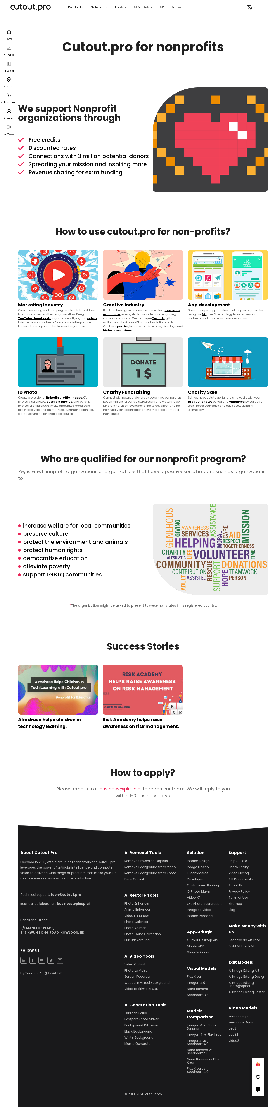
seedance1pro (240, 1016)
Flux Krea (194, 976)
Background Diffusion (141, 1025)
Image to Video (199, 910)
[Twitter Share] (50, 960)
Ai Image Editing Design (247, 976)
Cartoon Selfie (135, 1013)
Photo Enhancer (136, 903)
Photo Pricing (239, 867)
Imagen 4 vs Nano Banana (201, 1027)
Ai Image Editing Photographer (241, 984)
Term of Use (238, 897)
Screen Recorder (137, 976)
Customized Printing (203, 885)
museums (172, 310)
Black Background (138, 1031)
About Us (236, 885)
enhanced (237, 401)
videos (92, 318)
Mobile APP (195, 946)
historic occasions (117, 330)
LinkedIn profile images (64, 397)
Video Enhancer (136, 915)
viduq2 (234, 1040)
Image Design (198, 867)
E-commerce (198, 873)
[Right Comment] (258, 1089)
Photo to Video (136, 970)
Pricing (176, 7)
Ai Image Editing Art (244, 970)
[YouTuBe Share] (41, 960)
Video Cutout (134, 964)
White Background (138, 1037)
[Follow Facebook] (258, 1076)
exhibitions (111, 314)
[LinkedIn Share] (23, 960)
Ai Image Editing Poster (247, 992)
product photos (200, 401)
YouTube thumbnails (34, 318)
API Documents (241, 879)
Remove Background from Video (150, 867)
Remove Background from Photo (150, 873)
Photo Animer (135, 928)
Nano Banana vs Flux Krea (203, 1061)
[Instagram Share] (60, 960)
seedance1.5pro (241, 1022)
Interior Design (198, 861)
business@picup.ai (120, 789)
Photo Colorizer (136, 922)
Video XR (194, 897)
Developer (195, 879)
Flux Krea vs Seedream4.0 (198, 1070)
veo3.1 (233, 1034)
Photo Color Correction (142, 934)
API (162, 7)
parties (122, 326)
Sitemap (235, 903)
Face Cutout (134, 879)
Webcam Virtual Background (147, 982)
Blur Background (137, 940)
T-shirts (158, 318)
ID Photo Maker (199, 891)
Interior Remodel (200, 916)
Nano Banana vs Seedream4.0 (199, 1051)
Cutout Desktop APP (203, 940)
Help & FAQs (238, 861)
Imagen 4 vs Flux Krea (204, 1034)
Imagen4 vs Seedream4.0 (198, 1042)
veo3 (232, 1028)
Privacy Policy (239, 891)
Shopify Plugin (198, 952)
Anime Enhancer (137, 909)
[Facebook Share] (32, 960)
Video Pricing (239, 873)
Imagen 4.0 (196, 982)
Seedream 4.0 (198, 995)
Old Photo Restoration (204, 903)
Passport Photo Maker (141, 1019)
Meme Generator (138, 1043)
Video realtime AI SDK (141, 989)
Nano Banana (197, 989)
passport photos (59, 401)
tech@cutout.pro (66, 894)
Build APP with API (242, 946)
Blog (232, 910)
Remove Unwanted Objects (146, 861)
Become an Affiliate (244, 940)
